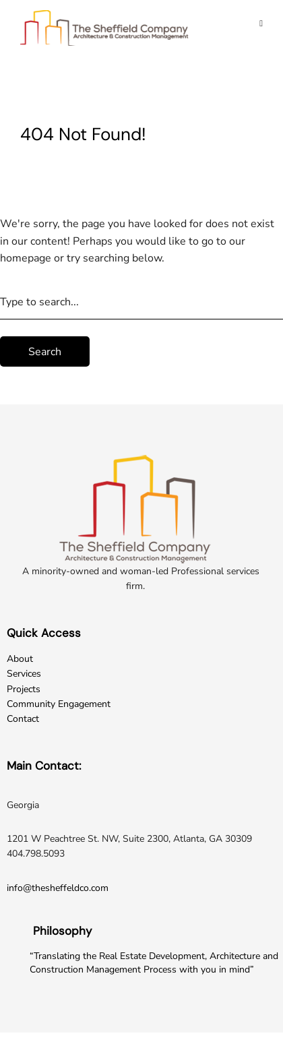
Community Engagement (59, 704)
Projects (23, 689)
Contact (23, 718)
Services (24, 673)
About (20, 658)
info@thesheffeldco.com (57, 888)
